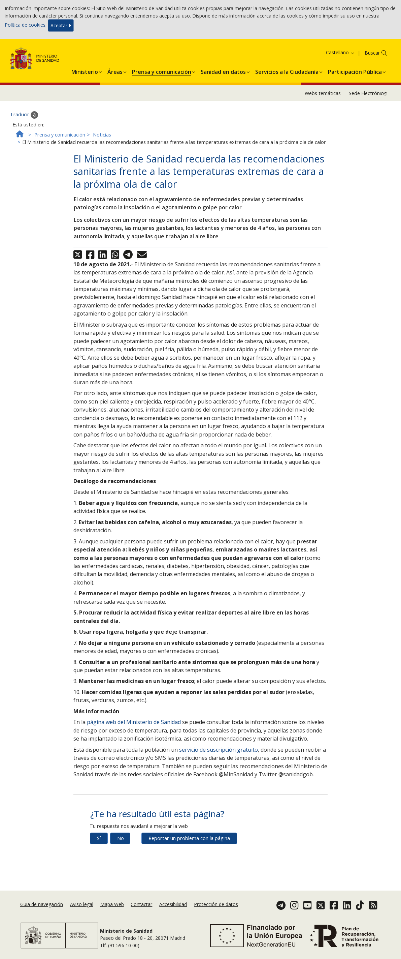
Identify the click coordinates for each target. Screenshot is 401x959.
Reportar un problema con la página (189, 838)
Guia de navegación (41, 904)
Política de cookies (25, 25)
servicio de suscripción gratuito (218, 749)
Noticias (102, 134)
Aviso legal (81, 904)
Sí (99, 838)
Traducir (24, 115)
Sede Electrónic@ (368, 93)
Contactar (141, 904)
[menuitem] (85, 71)
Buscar (372, 53)
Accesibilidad (173, 904)
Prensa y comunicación (59, 134)
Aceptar (61, 25)
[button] (85, 71)
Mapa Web (112, 904)
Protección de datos (216, 904)
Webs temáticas (323, 93)
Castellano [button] (340, 52)
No (120, 838)
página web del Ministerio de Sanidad (134, 722)
